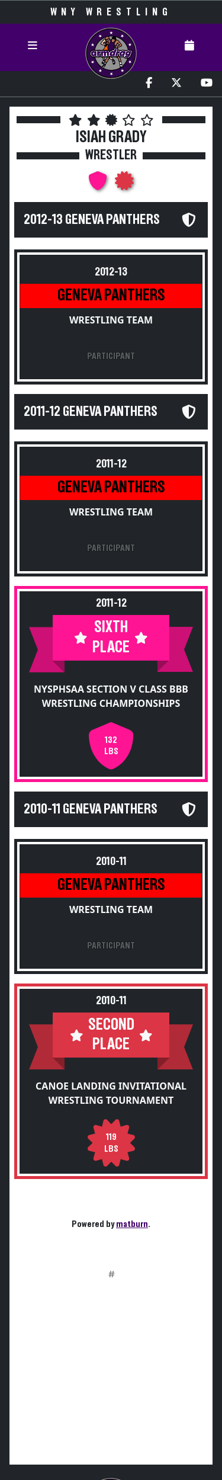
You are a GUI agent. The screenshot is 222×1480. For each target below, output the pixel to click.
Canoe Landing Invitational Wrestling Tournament (111, 1093)
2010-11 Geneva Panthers (90, 809)
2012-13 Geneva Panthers (92, 220)
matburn (132, 1224)
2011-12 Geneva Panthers (90, 412)
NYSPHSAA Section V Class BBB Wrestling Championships (111, 696)
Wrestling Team (111, 319)
